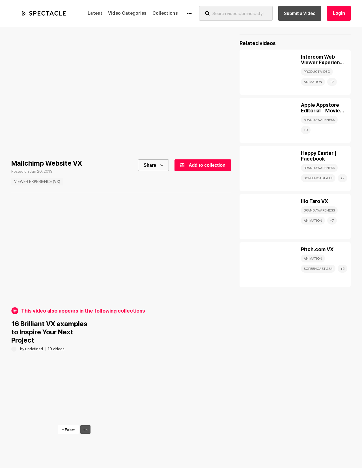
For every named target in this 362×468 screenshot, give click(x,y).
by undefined (32, 349)
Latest (95, 13)
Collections (165, 13)
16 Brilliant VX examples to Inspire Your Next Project (49, 332)
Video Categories (127, 13)
